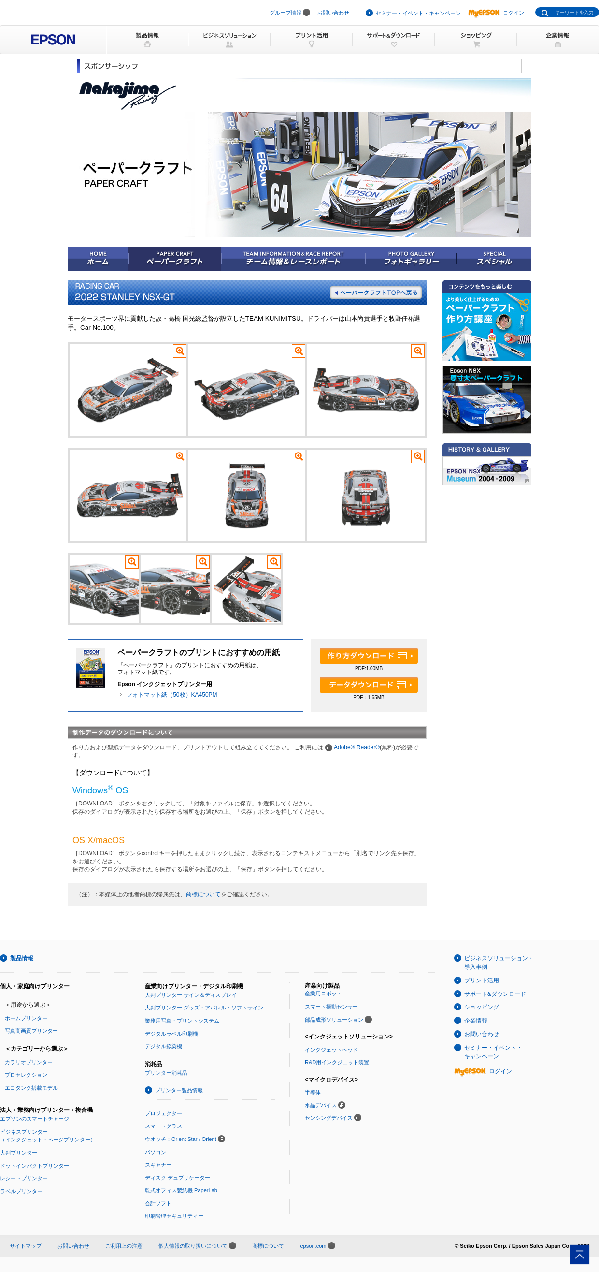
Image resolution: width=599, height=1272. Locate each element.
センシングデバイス (329, 1118)
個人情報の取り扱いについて (197, 1246)
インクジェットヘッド (331, 1050)
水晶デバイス (321, 1105)
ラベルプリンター (21, 1191)
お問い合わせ (333, 12)
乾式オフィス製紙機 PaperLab (181, 1190)
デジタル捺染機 (163, 1046)
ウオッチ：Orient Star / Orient (180, 1139)
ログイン (496, 12)
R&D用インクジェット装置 (337, 1062)
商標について (203, 894)
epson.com (313, 1246)
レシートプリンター (24, 1178)
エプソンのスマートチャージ (34, 1119)
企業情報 (475, 1020)
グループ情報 (285, 12)
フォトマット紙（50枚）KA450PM (172, 694)
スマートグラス (163, 1126)
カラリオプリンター (29, 1062)
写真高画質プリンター (31, 1031)
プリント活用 (481, 980)
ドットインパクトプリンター (34, 1166)
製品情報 (21, 958)
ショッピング (481, 1007)
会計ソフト (158, 1203)
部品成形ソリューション (334, 1020)
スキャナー (158, 1165)
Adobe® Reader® (357, 747)
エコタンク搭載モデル (31, 1088)
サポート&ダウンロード (495, 994)
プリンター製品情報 (179, 1090)
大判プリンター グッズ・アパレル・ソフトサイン (204, 1007)
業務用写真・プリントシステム (182, 1020)
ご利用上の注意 (124, 1246)
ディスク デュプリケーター (177, 1178)
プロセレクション (26, 1075)
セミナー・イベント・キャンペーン (418, 13)
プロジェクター (163, 1113)
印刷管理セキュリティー (174, 1216)
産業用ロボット (323, 993)
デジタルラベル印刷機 (171, 1034)
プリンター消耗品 (166, 1073)
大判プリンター (18, 1152)
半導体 (313, 1092)
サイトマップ (26, 1246)
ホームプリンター (26, 1018)
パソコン (155, 1152)
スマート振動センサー (331, 1006)
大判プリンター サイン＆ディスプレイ (191, 995)
